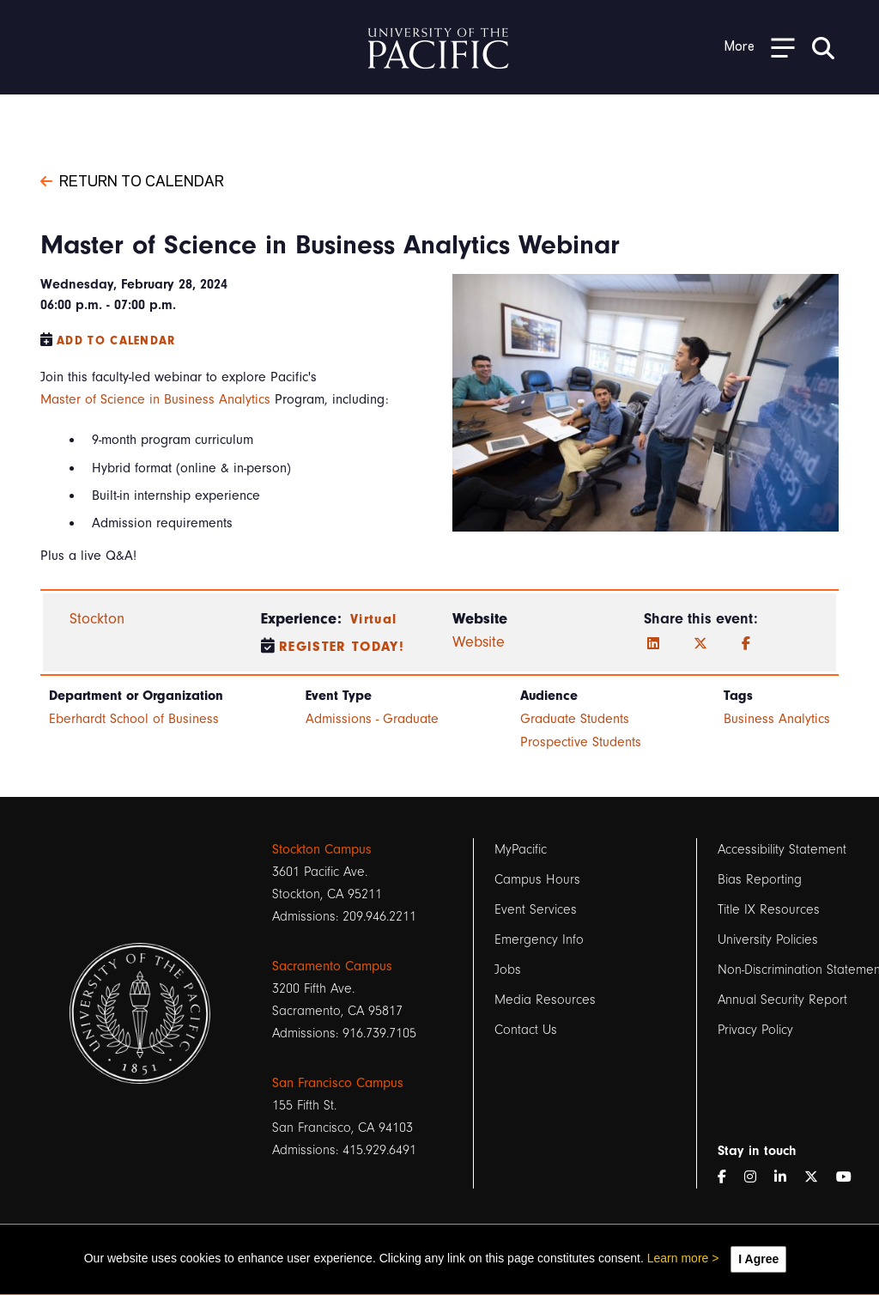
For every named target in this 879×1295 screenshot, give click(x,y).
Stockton (97, 619)
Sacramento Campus (332, 966)
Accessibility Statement (782, 849)
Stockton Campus (322, 849)
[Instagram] (757, 1177)
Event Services (535, 909)
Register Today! (341, 646)
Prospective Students (580, 742)
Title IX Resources (769, 909)
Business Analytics (777, 719)
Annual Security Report (782, 999)
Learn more (678, 1258)
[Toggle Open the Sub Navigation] (759, 47)
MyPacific (520, 849)
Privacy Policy (755, 1029)
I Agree (758, 1259)
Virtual (373, 619)
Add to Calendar (116, 340)
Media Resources (545, 999)
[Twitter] (700, 644)
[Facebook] (746, 644)
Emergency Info (539, 939)
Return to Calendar (132, 179)
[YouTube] (850, 1177)
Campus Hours (537, 879)
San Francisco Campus (337, 1083)
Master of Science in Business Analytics (155, 399)
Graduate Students (574, 719)
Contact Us (525, 1029)
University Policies (768, 939)
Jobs (507, 969)
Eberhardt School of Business (134, 719)
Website (478, 642)
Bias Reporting (760, 879)
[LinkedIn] (653, 644)
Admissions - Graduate (372, 719)
